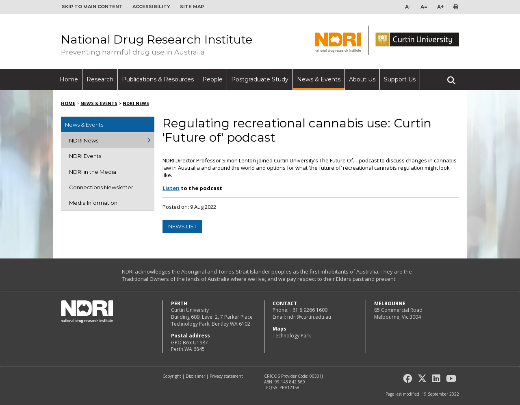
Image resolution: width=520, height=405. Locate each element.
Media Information (93, 202)
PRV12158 (289, 387)
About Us (362, 79)
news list (182, 226)
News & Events (318, 79)
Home (69, 79)
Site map (192, 6)
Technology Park (292, 335)
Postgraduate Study (259, 79)
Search (451, 77)
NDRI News (136, 103)
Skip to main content (92, 6)
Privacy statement (226, 376)
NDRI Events (85, 156)
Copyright (171, 376)
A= (423, 7)
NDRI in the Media (92, 172)
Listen (171, 188)
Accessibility (151, 6)
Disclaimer (195, 376)
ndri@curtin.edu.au (309, 316)
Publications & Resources (158, 79)
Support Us (400, 79)
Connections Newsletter (101, 187)
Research (100, 79)
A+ (440, 7)
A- (408, 7)
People (212, 79)
